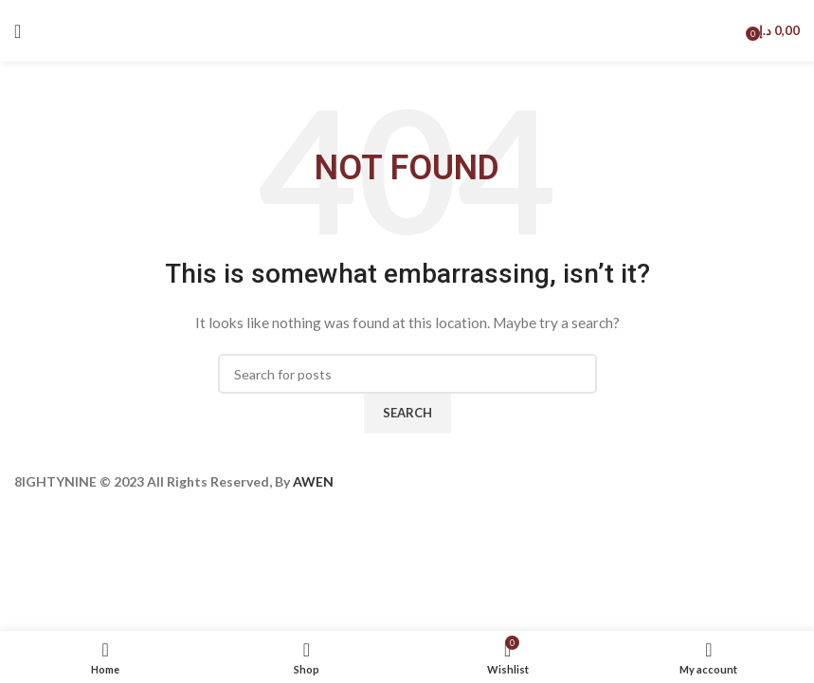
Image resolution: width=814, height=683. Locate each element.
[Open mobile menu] (17, 31)
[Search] (407, 374)
